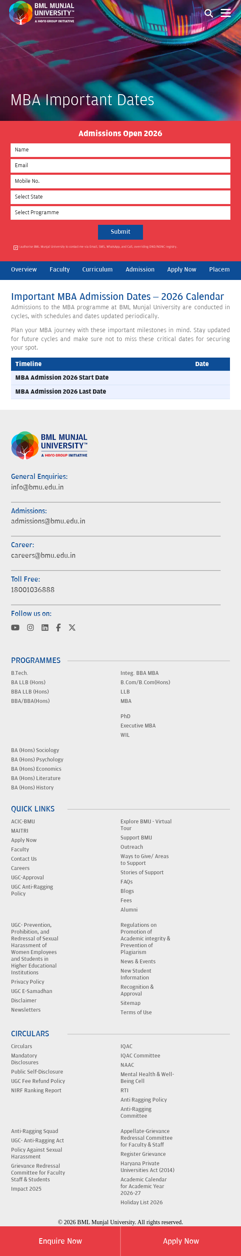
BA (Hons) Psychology (37, 759)
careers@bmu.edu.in (43, 555)
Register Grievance (143, 1154)
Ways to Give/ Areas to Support (144, 860)
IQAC (126, 1046)
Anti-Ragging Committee (135, 1112)
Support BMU (136, 837)
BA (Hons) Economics (36, 769)
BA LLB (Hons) (28, 682)
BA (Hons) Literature (36, 778)
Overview (24, 269)
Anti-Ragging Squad (34, 1131)
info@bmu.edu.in (37, 487)
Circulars (21, 1046)
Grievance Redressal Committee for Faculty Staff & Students (38, 1173)
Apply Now (181, 1241)
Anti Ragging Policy (143, 1100)
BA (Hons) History (32, 787)
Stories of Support (142, 872)
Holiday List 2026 (141, 1202)
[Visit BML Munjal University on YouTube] (15, 628)
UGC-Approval (27, 877)
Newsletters (26, 1010)
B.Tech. (19, 673)
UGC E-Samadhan (31, 991)
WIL (125, 735)
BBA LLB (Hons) (30, 691)
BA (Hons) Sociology (35, 750)
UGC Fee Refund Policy (38, 1081)
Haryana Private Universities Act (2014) (147, 1167)
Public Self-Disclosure (37, 1072)
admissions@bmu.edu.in (48, 521)
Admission (140, 269)
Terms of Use (136, 1012)
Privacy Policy (27, 982)
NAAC (127, 1065)
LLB (125, 691)
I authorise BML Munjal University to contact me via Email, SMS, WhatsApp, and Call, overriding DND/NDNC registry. (98, 247)
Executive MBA (138, 725)
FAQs (126, 881)
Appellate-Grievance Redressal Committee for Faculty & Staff (146, 1138)
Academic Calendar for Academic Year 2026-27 (143, 1186)
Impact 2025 (26, 1189)
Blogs (127, 891)
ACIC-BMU (23, 821)
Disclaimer (23, 1000)
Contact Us (24, 859)
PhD (125, 716)
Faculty (60, 269)
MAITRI (19, 831)
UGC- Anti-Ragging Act (37, 1140)
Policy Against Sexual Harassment (36, 1153)
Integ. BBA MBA (139, 673)
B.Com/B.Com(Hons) (145, 682)
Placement (224, 269)
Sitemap (130, 1003)
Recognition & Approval (137, 990)
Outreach (131, 847)
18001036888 (33, 590)
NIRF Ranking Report (36, 1090)
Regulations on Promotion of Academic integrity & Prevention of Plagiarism (145, 939)
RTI (124, 1090)
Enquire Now (60, 1241)
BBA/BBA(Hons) (30, 701)
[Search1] (209, 12)
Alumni (128, 909)
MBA (126, 701)
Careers (20, 868)
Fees (126, 900)
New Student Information (135, 974)
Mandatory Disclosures (25, 1059)
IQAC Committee (140, 1055)
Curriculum (97, 269)
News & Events (138, 961)
